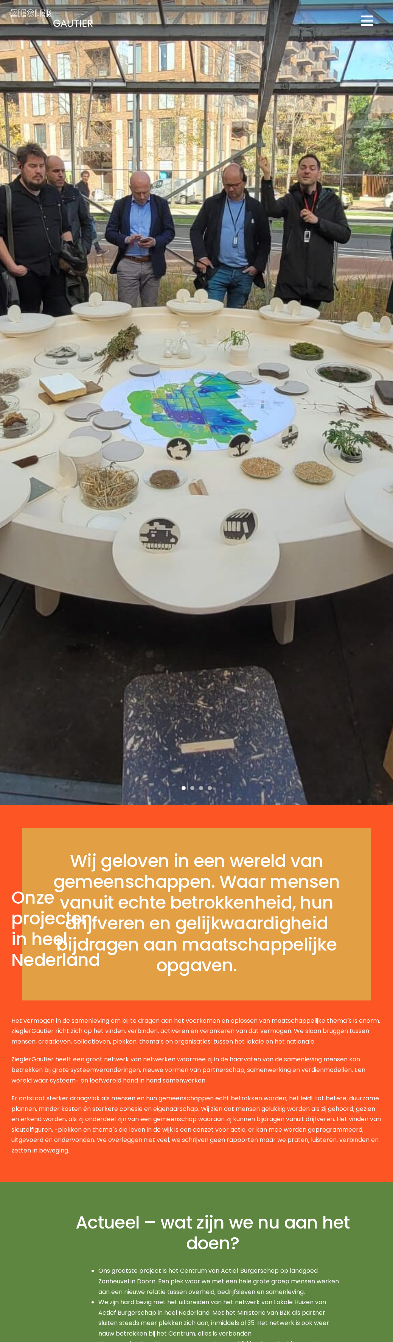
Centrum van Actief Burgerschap (229, 1270)
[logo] (52, 12)
